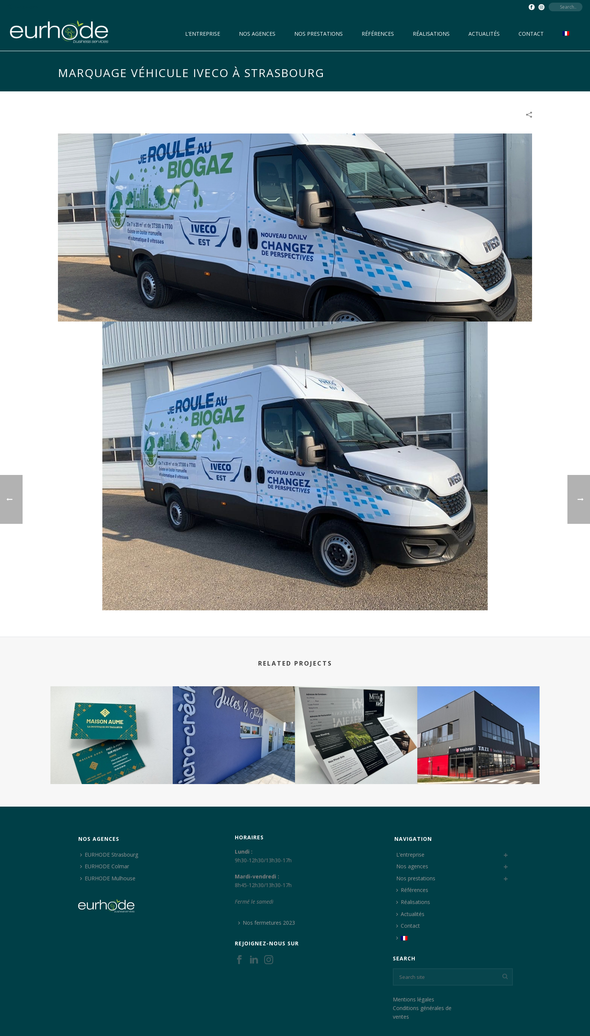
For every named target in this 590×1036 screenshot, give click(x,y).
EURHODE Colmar (104, 866)
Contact (531, 33)
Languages (23, 6)
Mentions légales (413, 999)
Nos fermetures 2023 (266, 922)
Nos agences (257, 33)
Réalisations (431, 33)
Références (378, 33)
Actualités (484, 33)
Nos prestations (318, 33)
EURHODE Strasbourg (109, 854)
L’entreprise (202, 33)
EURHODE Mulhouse (107, 878)
